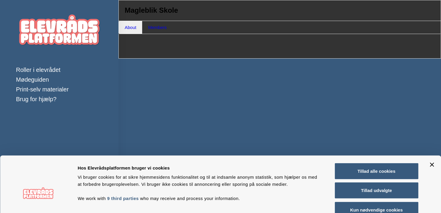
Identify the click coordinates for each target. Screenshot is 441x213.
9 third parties (123, 162)
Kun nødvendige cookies (376, 174)
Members (157, 27)
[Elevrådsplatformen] (59, 32)
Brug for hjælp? (36, 99)
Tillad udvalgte (376, 154)
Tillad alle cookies (376, 135)
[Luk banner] (432, 129)
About (130, 27)
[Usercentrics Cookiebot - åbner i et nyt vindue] (38, 201)
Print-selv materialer (42, 89)
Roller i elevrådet (38, 70)
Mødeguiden (32, 79)
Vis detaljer (308, 201)
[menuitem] (59, 70)
